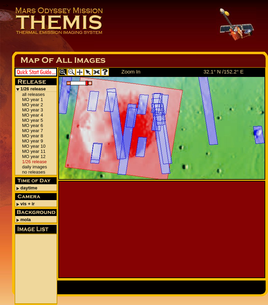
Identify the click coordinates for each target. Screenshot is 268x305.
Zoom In (130, 72)
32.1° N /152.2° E (224, 72)
